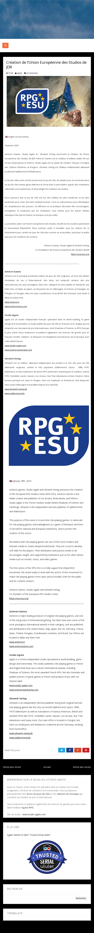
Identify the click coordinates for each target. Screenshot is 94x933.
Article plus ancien (82, 767)
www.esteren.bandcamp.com (18, 349)
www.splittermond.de (15, 393)
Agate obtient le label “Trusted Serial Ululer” (29, 834)
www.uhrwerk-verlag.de (16, 389)
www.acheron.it (12, 302)
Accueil (47, 767)
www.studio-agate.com (15, 345)
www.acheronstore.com (16, 306)
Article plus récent (12, 767)
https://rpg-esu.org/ (80, 254)
